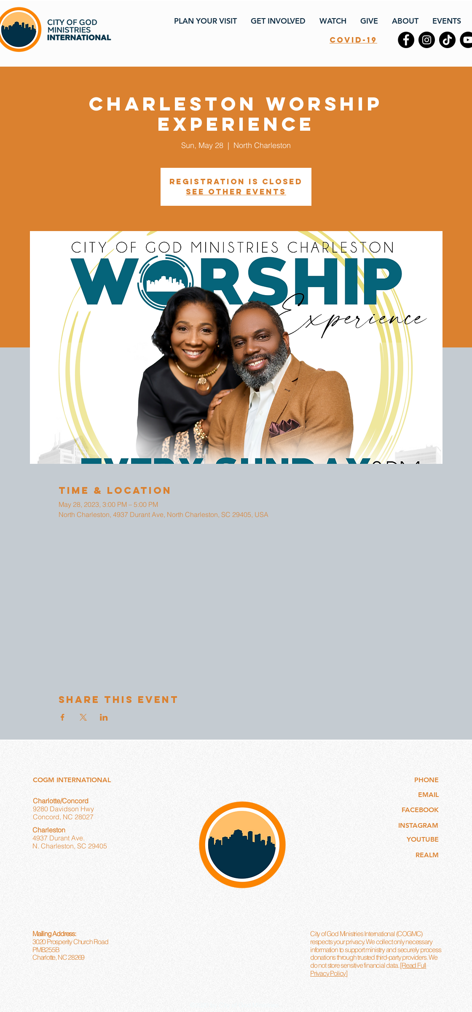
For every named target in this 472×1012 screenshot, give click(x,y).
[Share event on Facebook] (63, 717)
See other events (236, 191)
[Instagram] (426, 40)
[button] (204, 21)
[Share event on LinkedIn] (104, 717)
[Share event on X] (83, 717)
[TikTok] (447, 40)
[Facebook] (406, 40)
